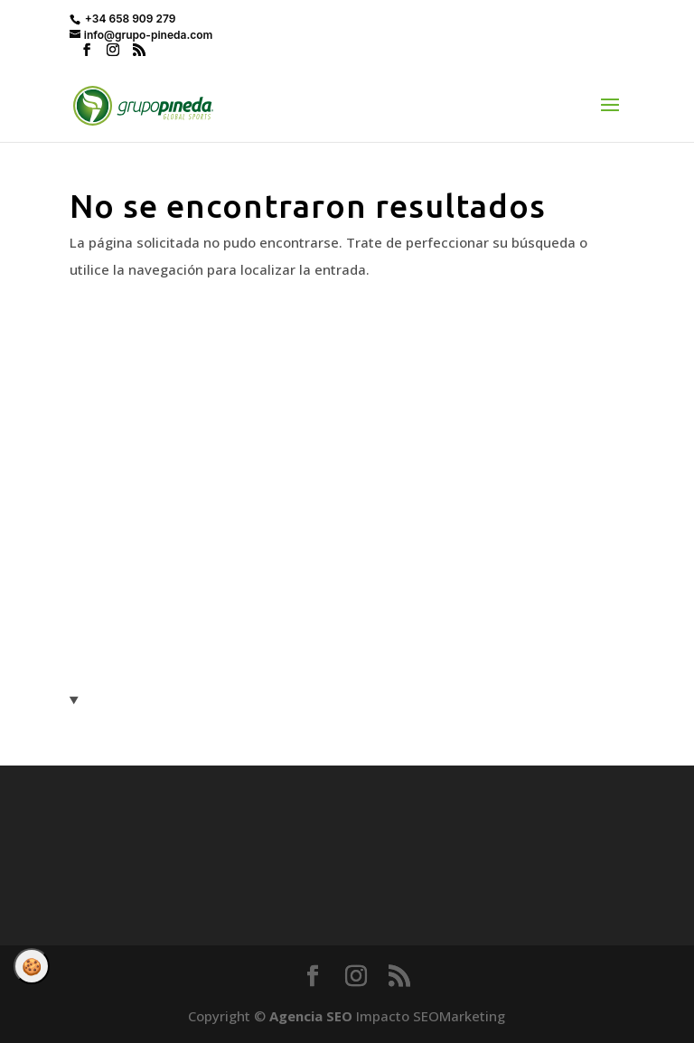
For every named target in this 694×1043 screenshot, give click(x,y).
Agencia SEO (310, 1016)
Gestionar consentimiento (32, 966)
